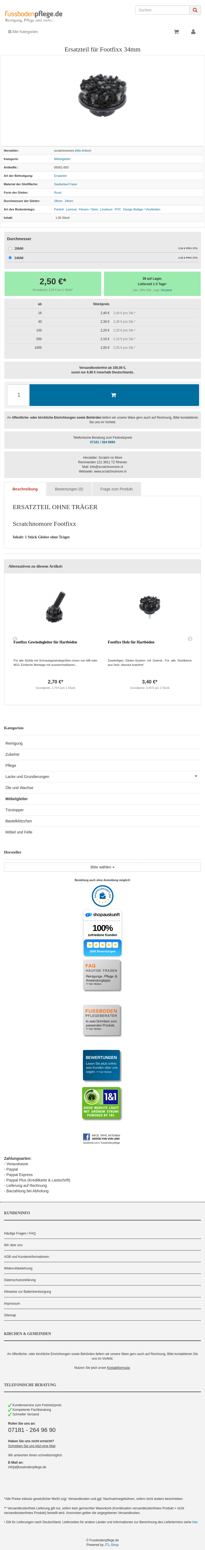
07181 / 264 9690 (102, 442)
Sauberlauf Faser (65, 184)
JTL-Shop (112, 1545)
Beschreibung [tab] (25, 489)
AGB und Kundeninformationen (26, 1257)
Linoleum (106, 209)
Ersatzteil (60, 175)
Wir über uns (13, 1245)
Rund (57, 192)
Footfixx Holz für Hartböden (131, 642)
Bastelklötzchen (18, 821)
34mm (69, 201)
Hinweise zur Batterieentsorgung (27, 1292)
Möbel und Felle (18, 832)
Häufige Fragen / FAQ (20, 1233)
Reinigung (13, 743)
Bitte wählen (102, 867)
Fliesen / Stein (88, 209)
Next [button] (190, 639)
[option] (55, 639)
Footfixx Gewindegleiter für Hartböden (45, 642)
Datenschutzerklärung (20, 1280)
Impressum (12, 1303)
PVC (118, 209)
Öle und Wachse (19, 788)
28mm (58, 201)
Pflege (10, 765)
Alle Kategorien (23, 32)
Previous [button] (14, 639)
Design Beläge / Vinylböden (141, 209)
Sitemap (10, 1315)
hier (194, 1522)
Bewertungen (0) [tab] (69, 489)
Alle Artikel (83, 150)
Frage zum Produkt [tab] (116, 489)
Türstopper (14, 810)
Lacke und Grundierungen (103, 776)
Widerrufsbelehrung (18, 1268)
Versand (166, 290)
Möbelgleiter (62, 159)
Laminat (71, 209)
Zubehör (12, 754)
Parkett (59, 209)
